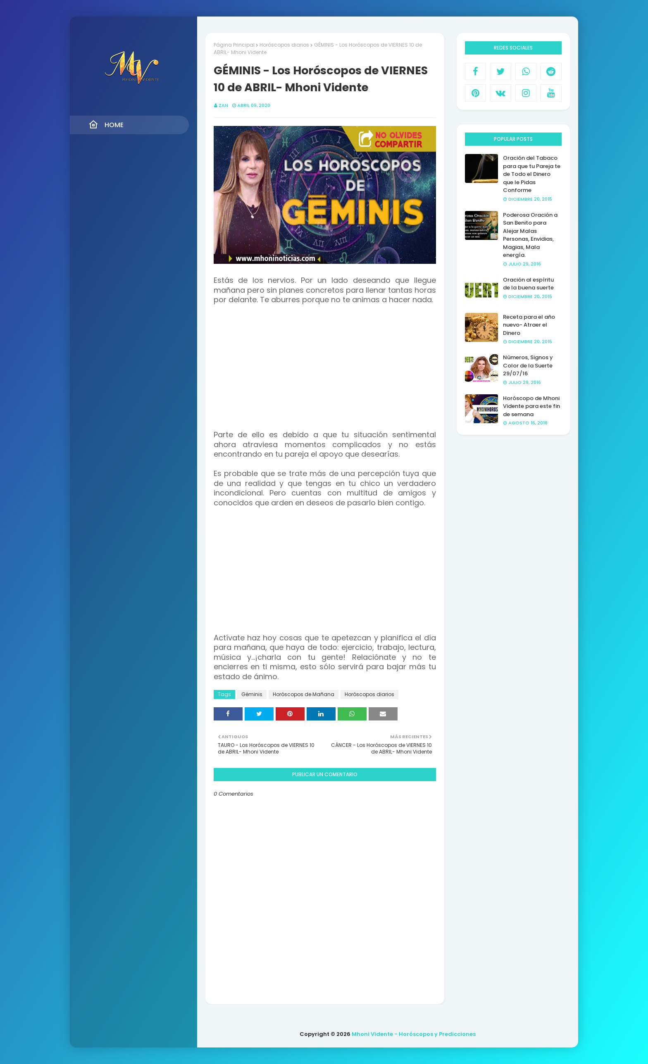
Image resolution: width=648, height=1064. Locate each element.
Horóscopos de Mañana (303, 694)
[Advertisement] (325, 372)
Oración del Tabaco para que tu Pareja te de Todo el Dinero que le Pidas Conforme (531, 174)
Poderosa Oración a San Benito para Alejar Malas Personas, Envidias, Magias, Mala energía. (530, 235)
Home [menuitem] (106, 125)
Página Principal (234, 44)
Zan (223, 105)
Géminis (251, 694)
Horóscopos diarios (284, 44)
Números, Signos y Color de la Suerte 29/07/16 (528, 365)
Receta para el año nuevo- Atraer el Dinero (529, 325)
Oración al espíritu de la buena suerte (528, 284)
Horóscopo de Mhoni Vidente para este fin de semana (531, 406)
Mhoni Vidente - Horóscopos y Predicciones (414, 1034)
